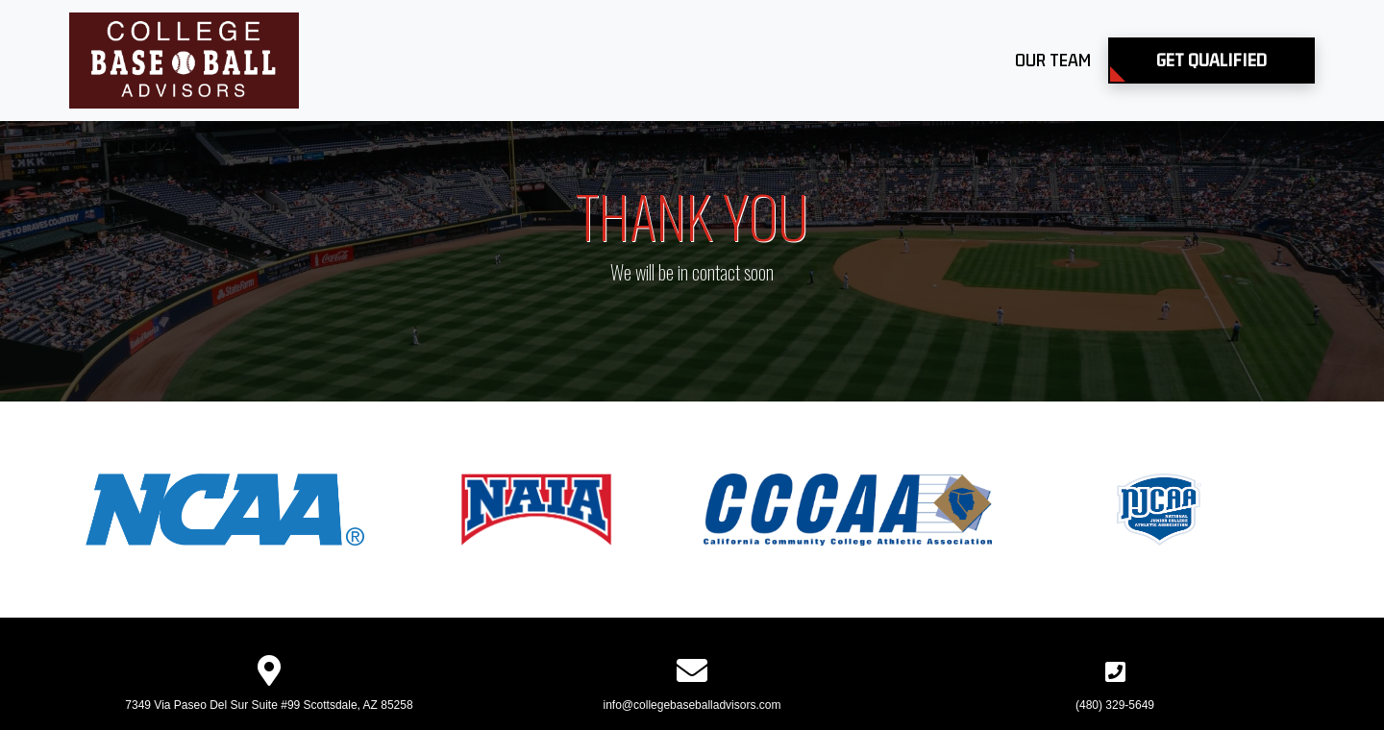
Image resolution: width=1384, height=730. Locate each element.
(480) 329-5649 (1114, 705)
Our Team (1053, 60)
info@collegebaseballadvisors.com (692, 705)
